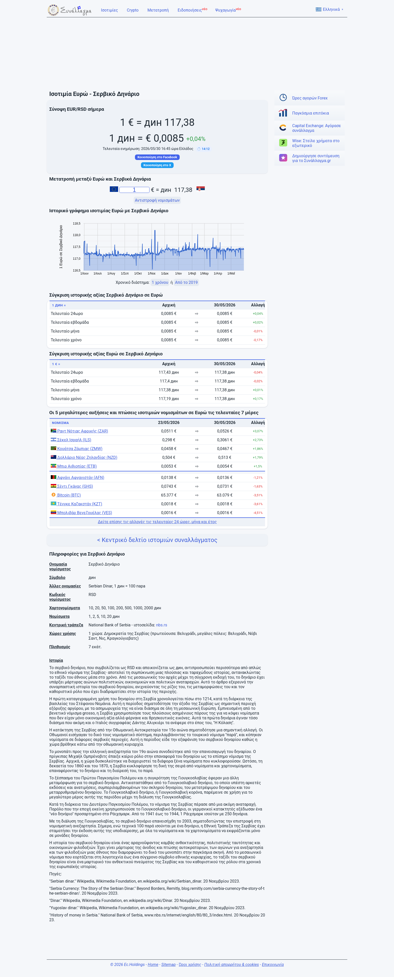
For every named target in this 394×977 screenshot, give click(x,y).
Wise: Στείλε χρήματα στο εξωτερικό (315, 143)
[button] (203, 149)
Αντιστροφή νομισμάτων (157, 200)
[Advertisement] (197, 54)
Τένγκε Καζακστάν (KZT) (76, 504)
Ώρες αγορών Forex (310, 98)
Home (153, 964)
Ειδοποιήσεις (192, 10)
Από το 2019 (186, 282)
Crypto (133, 10)
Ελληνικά (329, 9)
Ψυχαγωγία (228, 10)
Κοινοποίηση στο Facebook (157, 157)
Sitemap (168, 964)
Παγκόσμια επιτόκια (310, 113)
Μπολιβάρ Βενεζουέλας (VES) (81, 512)
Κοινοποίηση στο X (157, 165)
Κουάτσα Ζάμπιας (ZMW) (77, 448)
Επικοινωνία (273, 964)
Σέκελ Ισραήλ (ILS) (71, 440)
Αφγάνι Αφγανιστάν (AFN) (77, 477)
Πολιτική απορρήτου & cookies (231, 964)
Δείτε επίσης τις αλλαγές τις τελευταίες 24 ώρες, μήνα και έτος (157, 521)
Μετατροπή (158, 10)
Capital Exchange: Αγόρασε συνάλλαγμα (316, 128)
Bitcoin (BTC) (66, 495)
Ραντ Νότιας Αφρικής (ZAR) (79, 431)
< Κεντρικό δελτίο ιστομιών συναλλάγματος (157, 540)
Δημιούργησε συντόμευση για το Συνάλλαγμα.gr (315, 158)
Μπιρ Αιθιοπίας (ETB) (74, 466)
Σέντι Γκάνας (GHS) (72, 486)
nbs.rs (161, 625)
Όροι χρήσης (190, 964)
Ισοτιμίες (110, 10)
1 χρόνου (160, 282)
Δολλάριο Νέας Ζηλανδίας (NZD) (84, 457)
